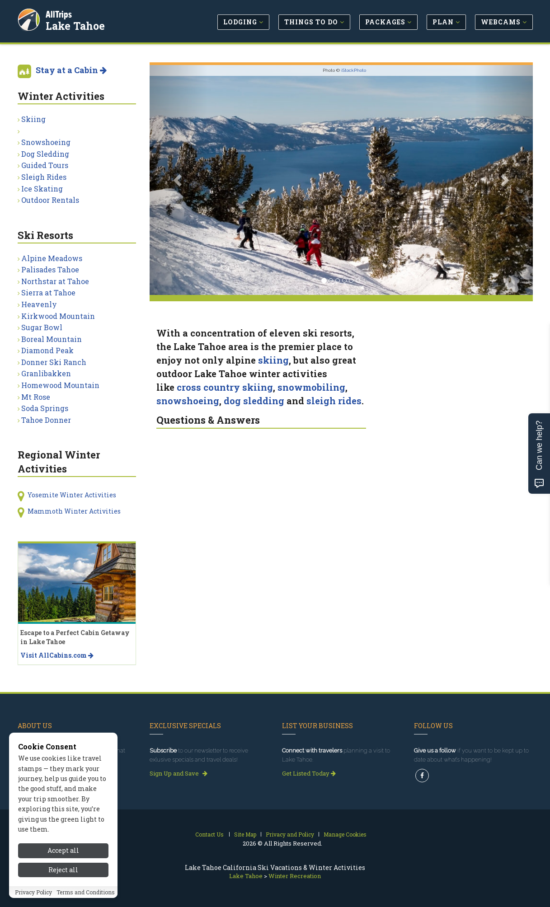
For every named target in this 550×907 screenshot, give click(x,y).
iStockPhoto (353, 70)
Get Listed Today (309, 773)
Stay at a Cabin (71, 70)
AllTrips (60, 13)
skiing (273, 360)
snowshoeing (187, 401)
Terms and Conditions (85, 898)
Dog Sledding (45, 154)
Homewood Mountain (60, 385)
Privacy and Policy (290, 834)
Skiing (33, 119)
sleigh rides (334, 401)
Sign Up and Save (178, 773)
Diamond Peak (47, 350)
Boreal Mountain (51, 339)
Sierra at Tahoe (48, 292)
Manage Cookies (345, 834)
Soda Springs (44, 408)
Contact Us (209, 834)
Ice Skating (42, 188)
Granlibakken (46, 373)
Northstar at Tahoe (55, 281)
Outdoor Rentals (50, 200)
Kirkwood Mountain (58, 316)
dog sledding (254, 401)
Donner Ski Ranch (53, 362)
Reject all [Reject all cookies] (63, 876)
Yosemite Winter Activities (72, 495)
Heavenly (39, 304)
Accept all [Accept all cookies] (63, 857)
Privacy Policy (33, 898)
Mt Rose (35, 397)
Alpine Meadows (51, 258)
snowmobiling (311, 387)
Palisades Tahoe (50, 269)
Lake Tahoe (77, 24)
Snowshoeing (46, 142)
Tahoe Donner (46, 420)
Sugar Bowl (41, 327)
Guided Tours (44, 165)
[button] (178, 180)
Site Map (245, 834)
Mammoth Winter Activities (74, 511)
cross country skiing (225, 387)
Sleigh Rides (43, 177)
